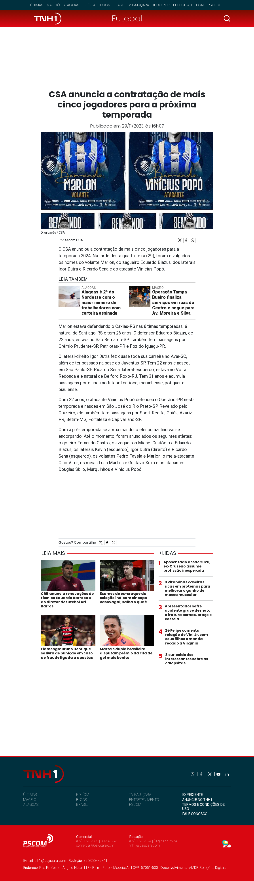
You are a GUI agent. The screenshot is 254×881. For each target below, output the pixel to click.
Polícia (89, 5)
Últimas (36, 5)
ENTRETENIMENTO (144, 800)
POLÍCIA (82, 795)
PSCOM (135, 804)
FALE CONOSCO (194, 814)
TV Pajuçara (138, 5)
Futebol (127, 18)
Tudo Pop (161, 5)
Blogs (104, 5)
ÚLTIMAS (30, 795)
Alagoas (71, 5)
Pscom (214, 5)
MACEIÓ (29, 800)
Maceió (53, 5)
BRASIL (82, 804)
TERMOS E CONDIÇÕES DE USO (203, 806)
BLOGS (81, 800)
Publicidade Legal (188, 5)
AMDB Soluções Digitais (207, 868)
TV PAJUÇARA (140, 795)
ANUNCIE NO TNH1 (197, 800)
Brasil (119, 5)
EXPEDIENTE (192, 795)
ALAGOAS (30, 804)
